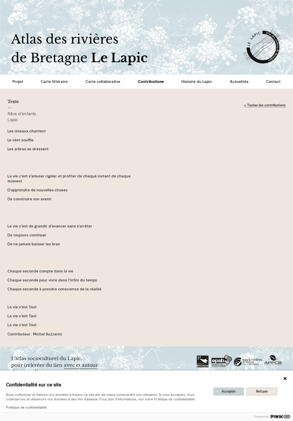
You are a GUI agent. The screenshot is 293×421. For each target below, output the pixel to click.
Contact (273, 81)
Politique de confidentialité (26, 407)
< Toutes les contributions (265, 104)
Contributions (151, 81)
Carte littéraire (54, 81)
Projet (17, 81)
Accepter (229, 391)
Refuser (262, 391)
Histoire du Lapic (196, 81)
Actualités (239, 81)
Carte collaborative (102, 81)
